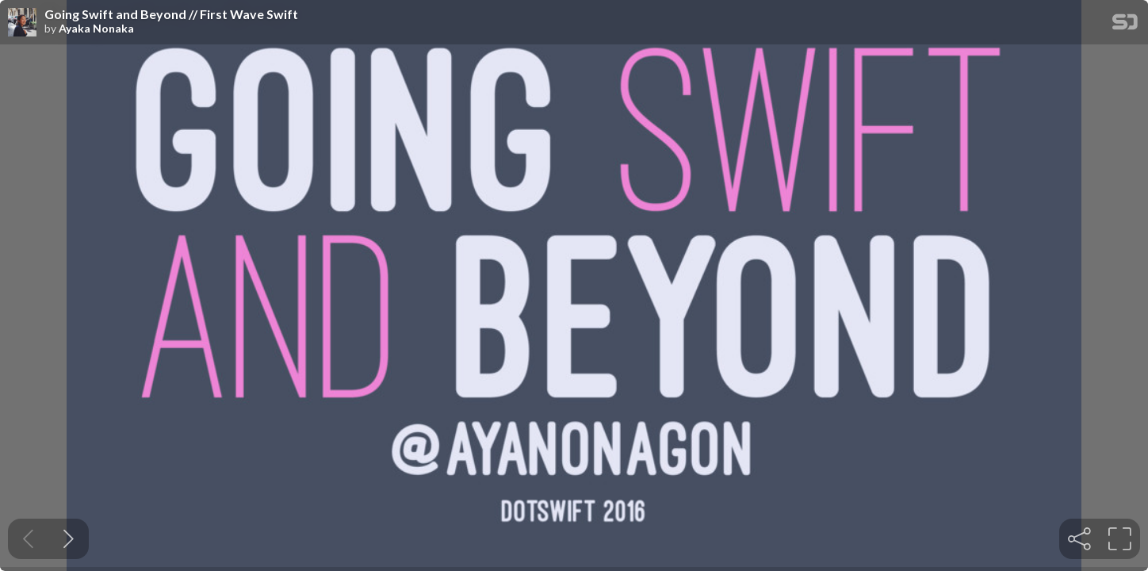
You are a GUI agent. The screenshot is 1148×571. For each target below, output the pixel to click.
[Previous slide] (28, 539)
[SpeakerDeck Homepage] (1125, 25)
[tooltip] (1079, 539)
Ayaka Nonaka (96, 28)
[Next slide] (68, 539)
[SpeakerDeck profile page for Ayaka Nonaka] (22, 23)
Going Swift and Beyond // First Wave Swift (171, 14)
